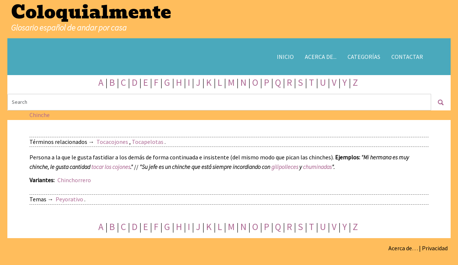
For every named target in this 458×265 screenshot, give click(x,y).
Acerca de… (403, 248)
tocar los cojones (110, 166)
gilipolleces (284, 166)
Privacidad (435, 248)
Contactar (407, 56)
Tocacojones (112, 141)
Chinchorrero (74, 180)
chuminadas (317, 166)
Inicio (285, 56)
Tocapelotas (147, 141)
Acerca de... (321, 56)
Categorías (364, 56)
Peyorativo (69, 199)
